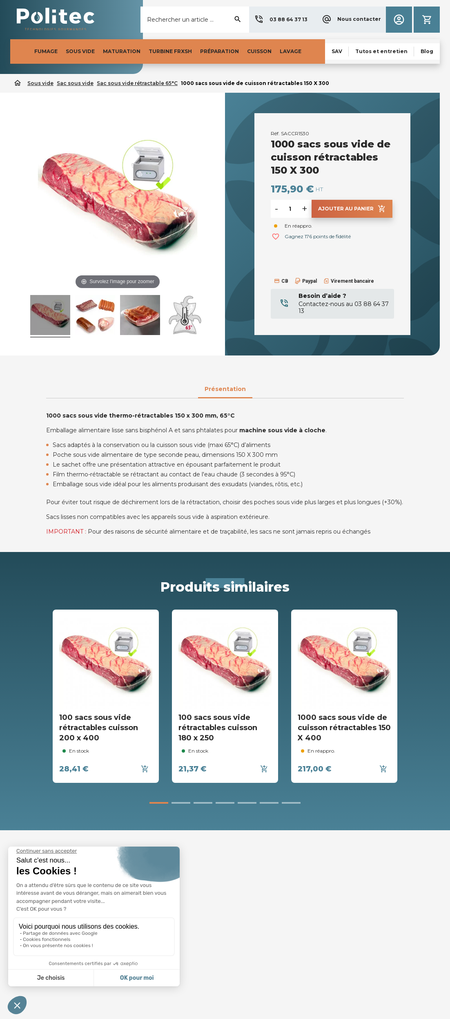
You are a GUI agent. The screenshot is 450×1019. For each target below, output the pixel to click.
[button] (280, 19)
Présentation (225, 389)
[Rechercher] (195, 19)
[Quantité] (290, 208)
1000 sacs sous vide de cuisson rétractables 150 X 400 (344, 727)
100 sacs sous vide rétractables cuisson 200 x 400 (98, 727)
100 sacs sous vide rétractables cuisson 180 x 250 (217, 727)
